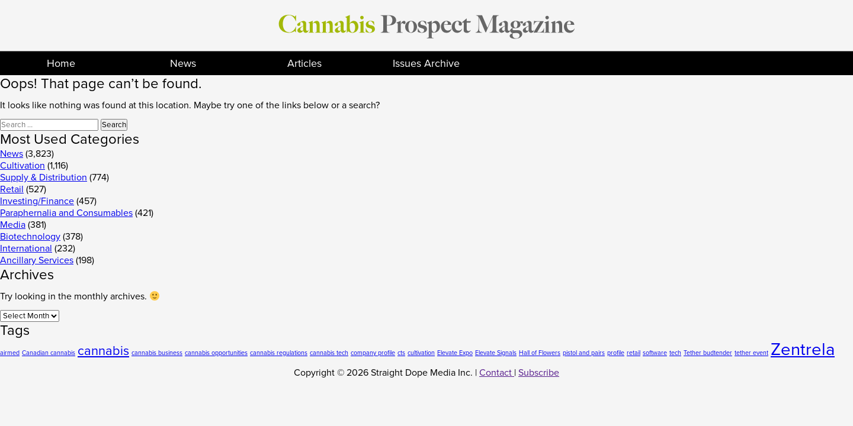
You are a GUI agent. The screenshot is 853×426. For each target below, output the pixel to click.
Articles (304, 63)
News (183, 63)
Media (12, 225)
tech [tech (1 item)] (675, 353)
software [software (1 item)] (655, 353)
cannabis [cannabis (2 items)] (103, 351)
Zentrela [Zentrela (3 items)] (803, 349)
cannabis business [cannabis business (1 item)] (157, 353)
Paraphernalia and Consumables (66, 213)
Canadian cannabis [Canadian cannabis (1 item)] (48, 353)
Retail (12, 189)
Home (61, 63)
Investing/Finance (37, 201)
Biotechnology (30, 237)
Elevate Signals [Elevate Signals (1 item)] (496, 353)
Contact (496, 373)
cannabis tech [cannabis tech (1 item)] (329, 353)
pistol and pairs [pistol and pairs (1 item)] (584, 353)
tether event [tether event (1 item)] (751, 353)
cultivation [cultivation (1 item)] (421, 353)
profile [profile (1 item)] (615, 353)
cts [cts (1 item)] (401, 353)
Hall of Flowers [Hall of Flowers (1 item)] (539, 353)
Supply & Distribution (43, 177)
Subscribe (538, 373)
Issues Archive (426, 63)
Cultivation (22, 166)
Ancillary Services (36, 260)
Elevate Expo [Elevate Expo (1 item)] (455, 353)
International (26, 248)
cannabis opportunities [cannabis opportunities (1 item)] (216, 353)
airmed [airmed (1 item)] (10, 353)
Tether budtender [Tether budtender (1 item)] (708, 353)
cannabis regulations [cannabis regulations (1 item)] (278, 353)
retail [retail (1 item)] (633, 353)
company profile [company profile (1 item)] (373, 353)
